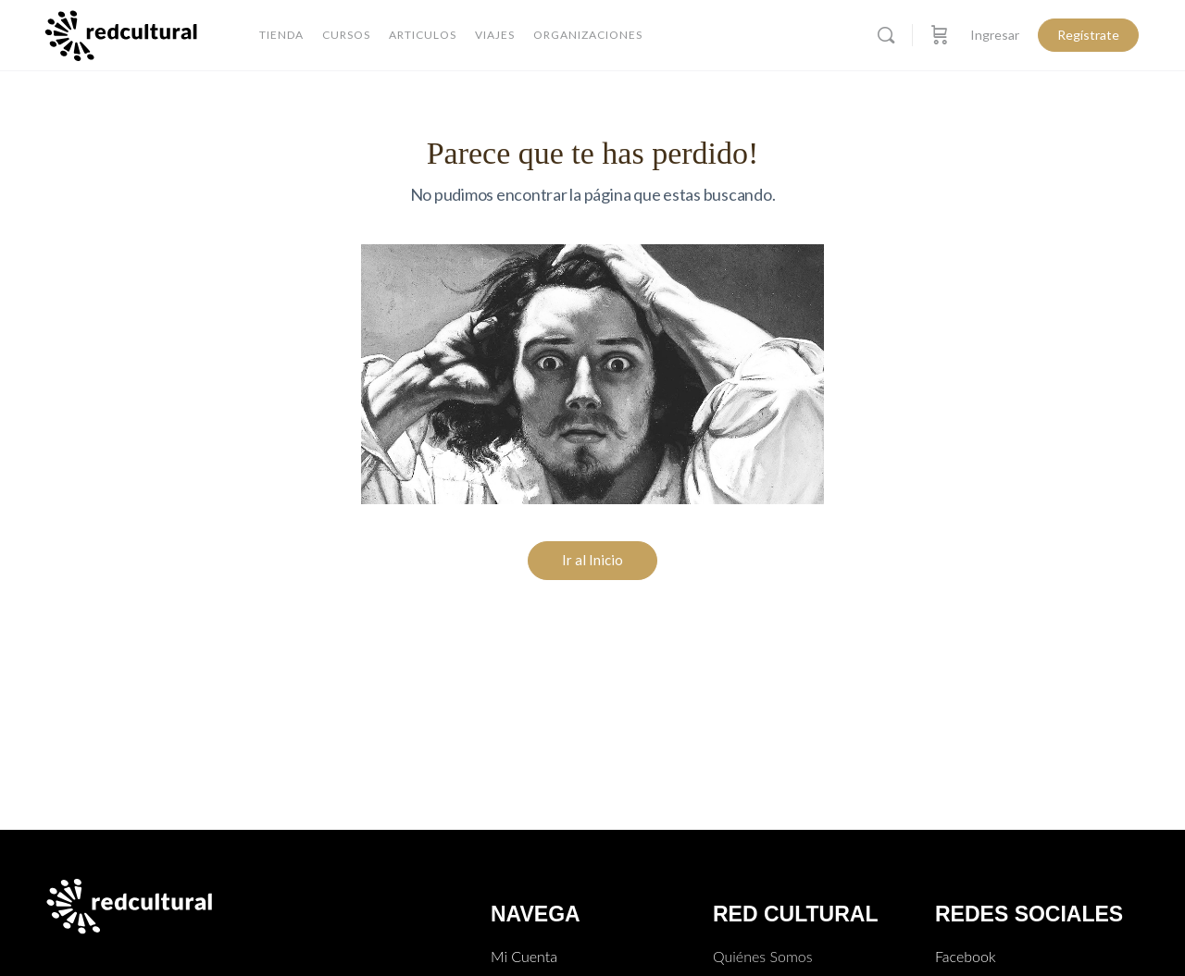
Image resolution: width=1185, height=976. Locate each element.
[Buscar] (885, 35)
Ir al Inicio (592, 559)
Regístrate (1088, 35)
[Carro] (940, 35)
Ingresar (994, 35)
